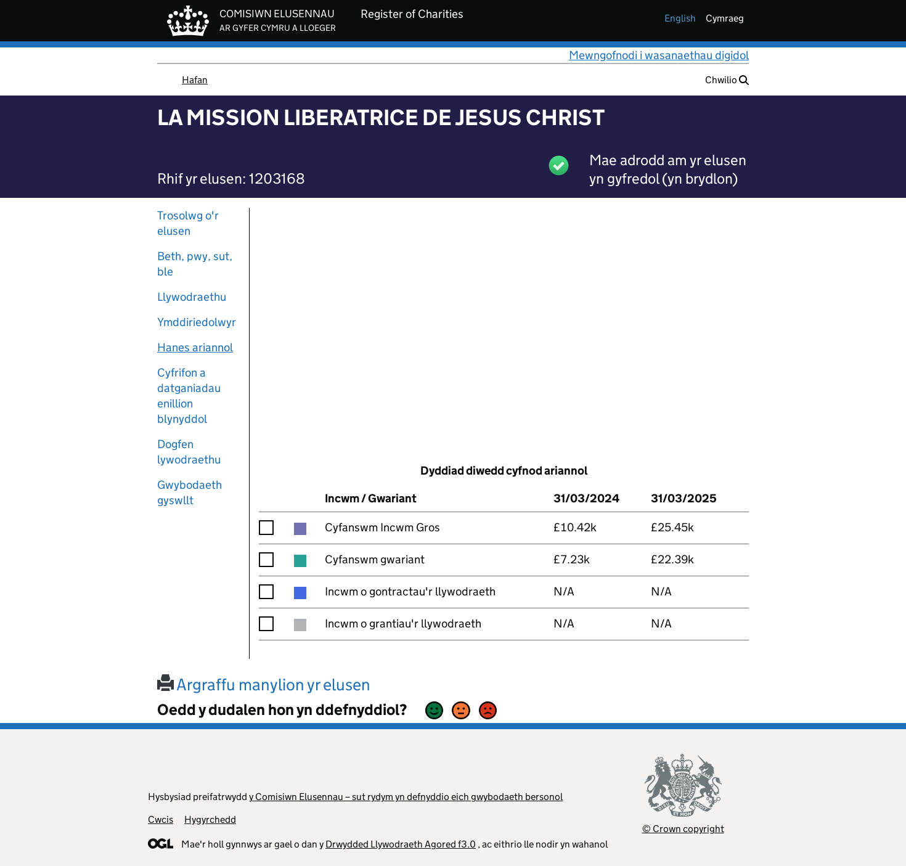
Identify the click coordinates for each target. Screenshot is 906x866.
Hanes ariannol (195, 347)
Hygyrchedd (210, 819)
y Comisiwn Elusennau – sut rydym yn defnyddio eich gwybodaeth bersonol (406, 797)
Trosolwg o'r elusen (188, 223)
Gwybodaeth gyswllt (189, 492)
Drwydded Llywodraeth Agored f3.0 (400, 844)
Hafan (195, 80)
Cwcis (160, 819)
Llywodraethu (191, 297)
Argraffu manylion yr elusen (263, 684)
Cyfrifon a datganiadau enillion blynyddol (189, 396)
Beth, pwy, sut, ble (194, 264)
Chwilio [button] (727, 80)
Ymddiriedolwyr (196, 322)
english (680, 18)
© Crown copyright (683, 829)
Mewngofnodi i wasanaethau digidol (659, 55)
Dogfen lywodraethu (189, 452)
